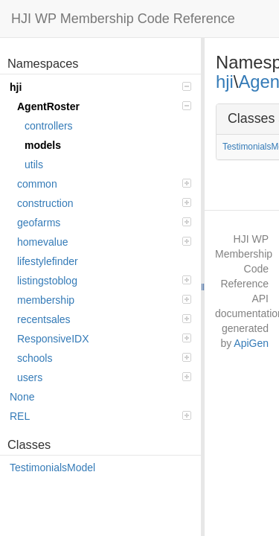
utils (34, 164)
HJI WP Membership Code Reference (123, 18)
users (104, 377)
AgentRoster (104, 106)
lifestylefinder (47, 261)
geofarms (104, 223)
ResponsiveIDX (104, 339)
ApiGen (251, 343)
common (104, 184)
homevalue (104, 242)
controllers (49, 126)
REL (100, 416)
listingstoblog (104, 281)
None (22, 397)
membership (104, 300)
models (43, 145)
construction (104, 203)
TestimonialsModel (52, 467)
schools (104, 358)
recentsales (104, 319)
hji (100, 87)
